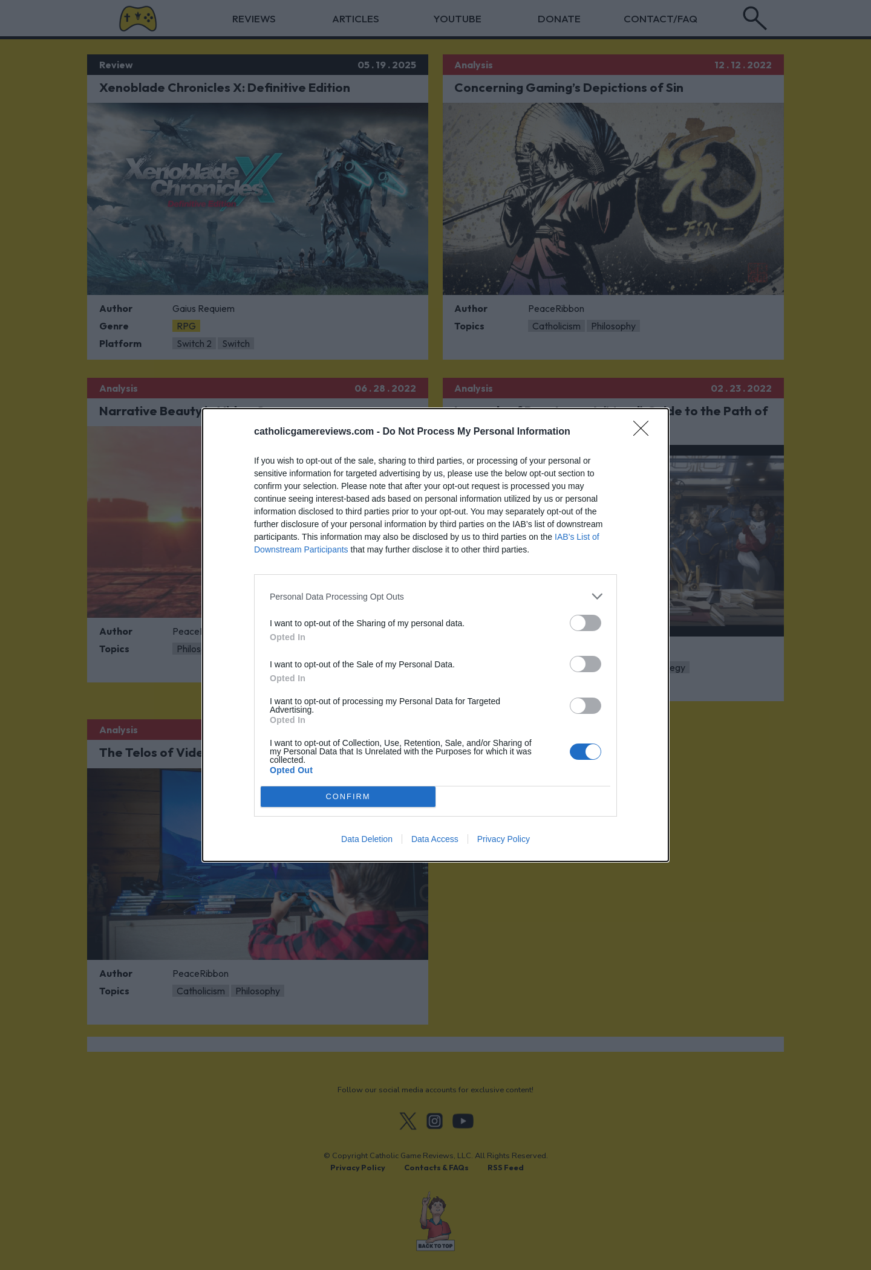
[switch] (585, 623)
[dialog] (435, 635)
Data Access (434, 839)
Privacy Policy (503, 839)
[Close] (644, 432)
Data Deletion (367, 839)
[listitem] (435, 596)
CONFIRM (348, 797)
